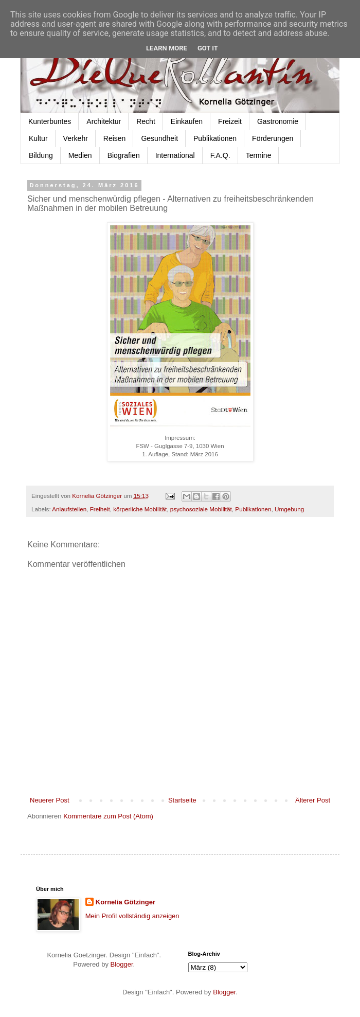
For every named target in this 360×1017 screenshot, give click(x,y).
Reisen (114, 138)
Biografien (123, 155)
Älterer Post (312, 800)
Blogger (122, 964)
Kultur (38, 138)
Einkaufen (187, 121)
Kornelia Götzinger (125, 902)
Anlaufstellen (69, 509)
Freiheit (100, 509)
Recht (145, 121)
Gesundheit (159, 138)
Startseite (182, 800)
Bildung (41, 155)
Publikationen (215, 138)
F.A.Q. (220, 155)
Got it (207, 48)
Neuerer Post (49, 800)
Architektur (103, 121)
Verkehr (75, 138)
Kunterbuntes (49, 121)
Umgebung (289, 509)
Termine (259, 155)
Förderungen (272, 138)
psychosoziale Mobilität (201, 509)
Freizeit (230, 121)
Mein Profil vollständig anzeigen (132, 916)
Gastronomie (277, 121)
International (175, 155)
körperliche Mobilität (140, 509)
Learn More (166, 48)
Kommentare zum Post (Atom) (108, 816)
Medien (80, 155)
